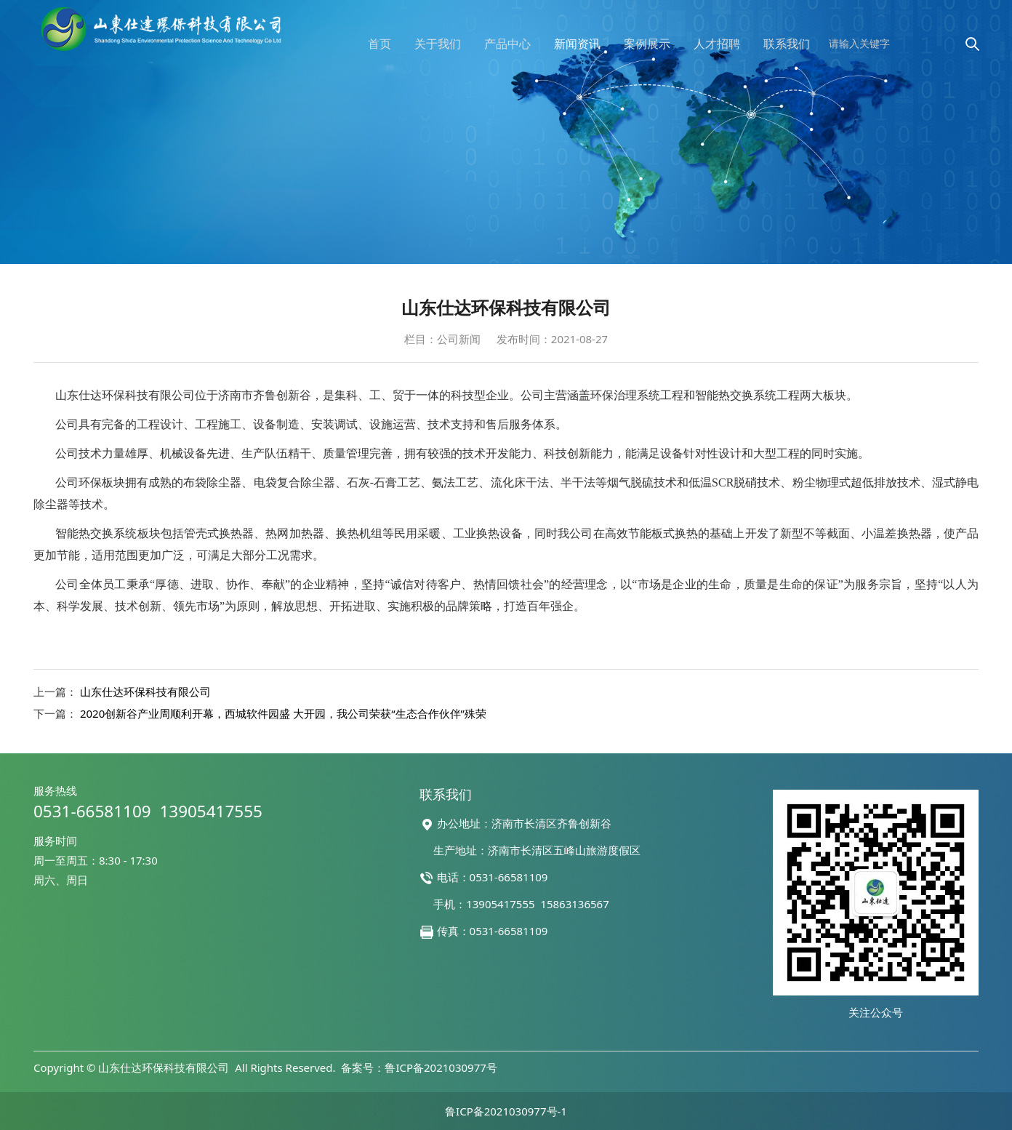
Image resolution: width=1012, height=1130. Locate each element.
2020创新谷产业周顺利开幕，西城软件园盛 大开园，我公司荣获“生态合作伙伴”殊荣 (283, 713)
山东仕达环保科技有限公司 (145, 691)
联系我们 (786, 44)
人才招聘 (717, 44)
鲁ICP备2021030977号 (441, 1067)
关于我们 (437, 44)
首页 (379, 44)
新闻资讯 (577, 44)
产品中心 (507, 44)
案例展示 (647, 44)
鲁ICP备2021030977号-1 (506, 1111)
